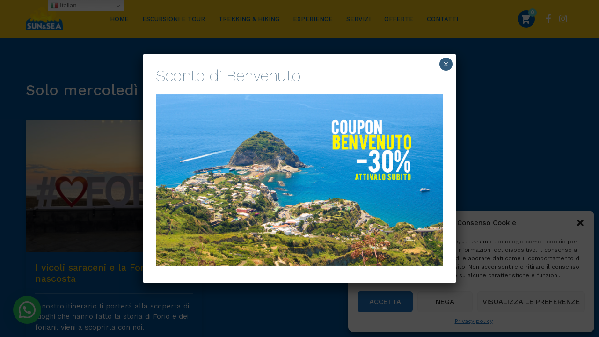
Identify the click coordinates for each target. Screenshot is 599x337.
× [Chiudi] (445, 64)
